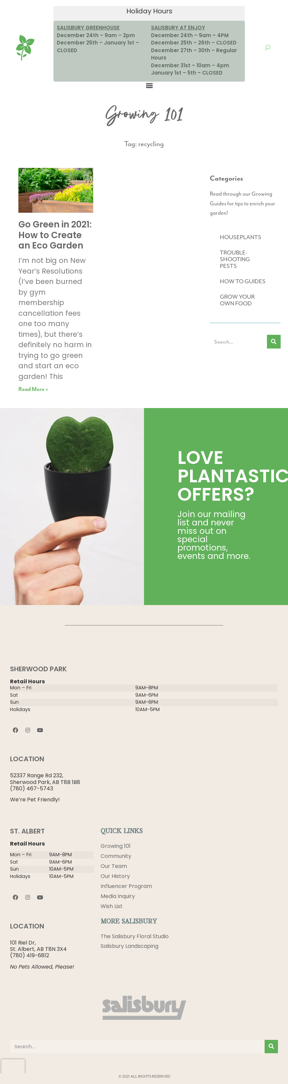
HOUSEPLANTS (240, 237)
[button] (149, 85)
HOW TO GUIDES (243, 281)
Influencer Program (126, 886)
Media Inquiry (118, 896)
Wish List (112, 906)
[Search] (274, 342)
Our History (115, 876)
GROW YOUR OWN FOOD (237, 300)
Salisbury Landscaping (129, 946)
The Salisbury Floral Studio (135, 936)
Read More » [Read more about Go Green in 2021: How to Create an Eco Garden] (33, 389)
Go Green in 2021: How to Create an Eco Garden (55, 234)
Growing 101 (116, 846)
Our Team (114, 866)
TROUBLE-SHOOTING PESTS (235, 259)
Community (116, 856)
